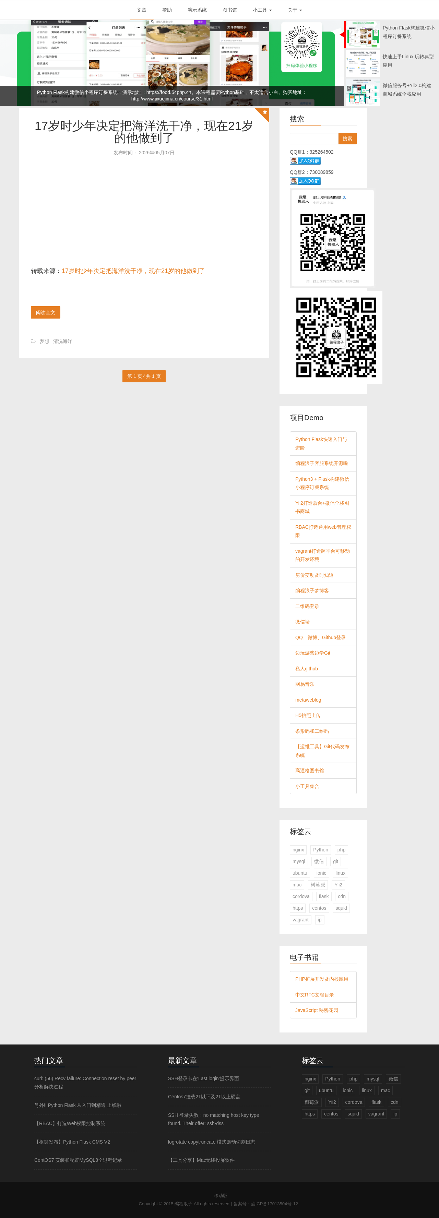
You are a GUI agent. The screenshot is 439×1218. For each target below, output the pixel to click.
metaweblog (308, 700)
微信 (319, 861)
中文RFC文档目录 (314, 995)
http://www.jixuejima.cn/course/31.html (172, 99)
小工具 (262, 10)
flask (324, 896)
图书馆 (230, 10)
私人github (306, 668)
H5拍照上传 (308, 715)
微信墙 (302, 621)
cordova (301, 896)
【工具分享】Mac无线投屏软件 (201, 1160)
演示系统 (197, 10)
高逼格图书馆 (309, 770)
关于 (295, 10)
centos (319, 908)
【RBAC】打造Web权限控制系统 (69, 1123)
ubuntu (300, 873)
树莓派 (318, 884)
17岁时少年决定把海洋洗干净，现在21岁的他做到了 (144, 131)
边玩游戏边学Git (312, 653)
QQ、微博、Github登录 (320, 637)
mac (297, 884)
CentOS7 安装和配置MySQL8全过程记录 (78, 1160)
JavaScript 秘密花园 (316, 1010)
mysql (299, 861)
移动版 (220, 1195)
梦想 (44, 341)
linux (340, 873)
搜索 (347, 138)
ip (320, 919)
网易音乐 (305, 684)
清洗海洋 (62, 341)
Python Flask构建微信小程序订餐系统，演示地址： (91, 92)
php (341, 849)
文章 (141, 10)
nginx (298, 849)
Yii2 (338, 884)
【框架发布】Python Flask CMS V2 (72, 1142)
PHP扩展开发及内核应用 (321, 979)
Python (320, 849)
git (335, 861)
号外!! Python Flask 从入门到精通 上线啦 (77, 1105)
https (298, 908)
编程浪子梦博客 (312, 590)
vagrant (301, 919)
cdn (342, 896)
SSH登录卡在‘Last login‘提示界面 (203, 1078)
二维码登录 (307, 606)
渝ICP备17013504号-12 (274, 1203)
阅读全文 (45, 312)
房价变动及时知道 (314, 575)
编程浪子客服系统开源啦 (321, 463)
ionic (322, 873)
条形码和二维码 (312, 731)
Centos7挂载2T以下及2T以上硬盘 (204, 1096)
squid (341, 908)
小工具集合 (307, 786)
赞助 (167, 10)
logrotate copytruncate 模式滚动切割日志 (211, 1142)
